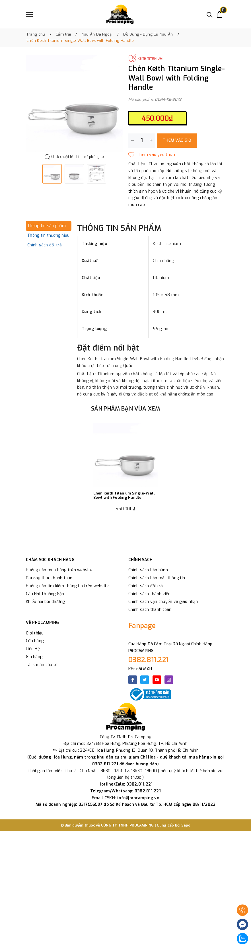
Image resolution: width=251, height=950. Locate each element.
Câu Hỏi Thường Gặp (45, 594)
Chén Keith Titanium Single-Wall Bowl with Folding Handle (124, 495)
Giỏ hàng (34, 657)
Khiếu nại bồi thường (45, 601)
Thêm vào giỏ (177, 140)
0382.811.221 (148, 659)
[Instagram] (168, 679)
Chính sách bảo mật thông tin (156, 578)
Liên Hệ (33, 649)
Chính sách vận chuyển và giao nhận (163, 601)
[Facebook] (132, 679)
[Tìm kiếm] (210, 14)
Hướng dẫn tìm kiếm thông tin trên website (67, 586)
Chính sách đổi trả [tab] (44, 245)
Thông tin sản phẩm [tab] (46, 225)
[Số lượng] (142, 140)
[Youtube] (157, 679)
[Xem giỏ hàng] (219, 14)
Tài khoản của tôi (42, 664)
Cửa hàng (35, 641)
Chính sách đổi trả (145, 586)
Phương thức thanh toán (49, 578)
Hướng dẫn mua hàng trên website (59, 570)
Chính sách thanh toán (149, 609)
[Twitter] (144, 679)
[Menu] (29, 14)
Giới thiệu (35, 633)
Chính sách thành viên (149, 594)
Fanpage (142, 625)
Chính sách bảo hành (148, 570)
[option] (74, 103)
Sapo (186, 825)
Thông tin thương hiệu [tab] (48, 235)
